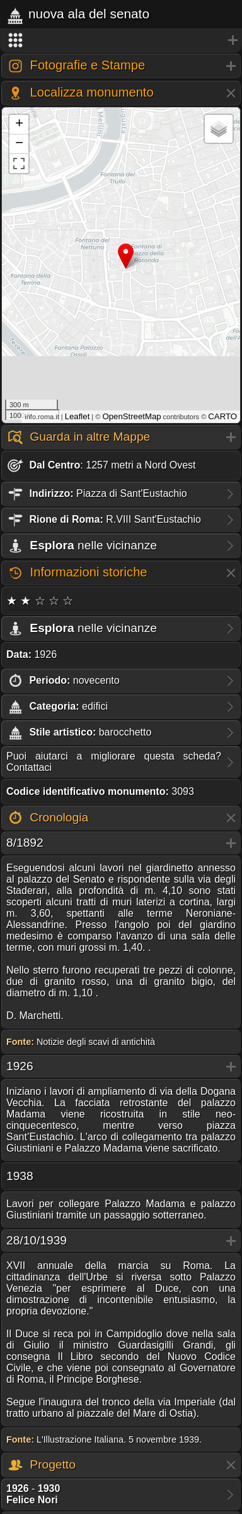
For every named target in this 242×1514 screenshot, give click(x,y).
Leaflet (77, 416)
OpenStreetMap (131, 416)
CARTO (222, 416)
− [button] (19, 143)
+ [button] (19, 124)
